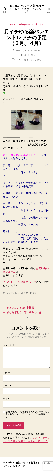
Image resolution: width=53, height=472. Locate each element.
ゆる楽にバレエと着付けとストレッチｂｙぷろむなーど (26, 9)
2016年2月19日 (28, 55)
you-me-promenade (32, 50)
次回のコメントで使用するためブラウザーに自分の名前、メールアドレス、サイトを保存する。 (27, 414)
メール (7, 385)
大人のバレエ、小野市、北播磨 (21, 293)
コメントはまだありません (28, 59)
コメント (9, 345)
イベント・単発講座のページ (19, 282)
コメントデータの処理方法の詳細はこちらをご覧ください (26, 441)
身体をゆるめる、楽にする (31, 24)
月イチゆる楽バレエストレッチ (20, 154)
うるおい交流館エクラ (28, 182)
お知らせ (13, 24)
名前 (6, 372)
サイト (6, 398)
